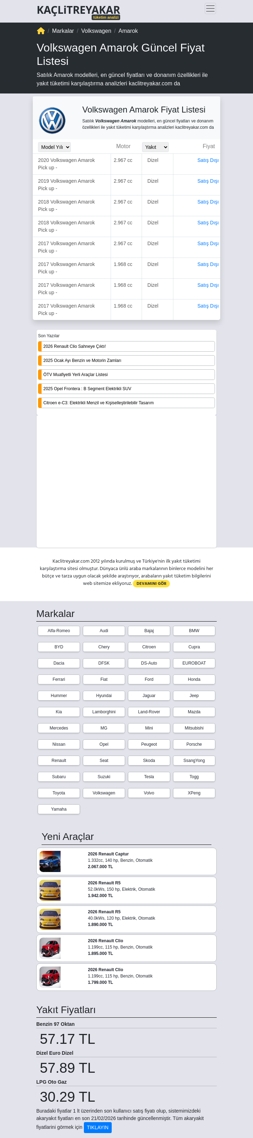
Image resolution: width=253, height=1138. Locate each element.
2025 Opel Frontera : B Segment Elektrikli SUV (87, 388)
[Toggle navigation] (210, 8)
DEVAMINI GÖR (151, 583)
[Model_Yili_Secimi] (54, 147)
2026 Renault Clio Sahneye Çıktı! (74, 346)
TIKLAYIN (98, 1127)
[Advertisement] (126, 481)
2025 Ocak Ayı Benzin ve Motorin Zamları (82, 360)
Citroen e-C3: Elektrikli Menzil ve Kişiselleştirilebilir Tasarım (98, 402)
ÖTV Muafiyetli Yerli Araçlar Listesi (75, 374)
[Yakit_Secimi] (155, 147)
